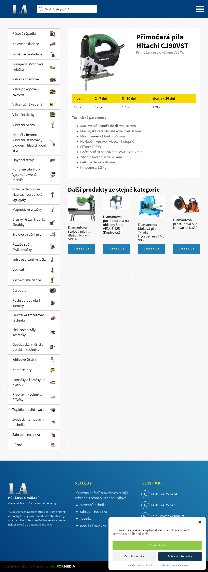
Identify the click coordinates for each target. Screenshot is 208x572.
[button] (200, 522)
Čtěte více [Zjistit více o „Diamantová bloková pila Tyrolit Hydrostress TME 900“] (151, 248)
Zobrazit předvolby (180, 556)
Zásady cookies (135, 565)
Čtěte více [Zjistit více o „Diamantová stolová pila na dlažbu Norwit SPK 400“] (81, 248)
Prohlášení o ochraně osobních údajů (167, 565)
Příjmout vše (157, 545)
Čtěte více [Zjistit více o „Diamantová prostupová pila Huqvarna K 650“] (186, 248)
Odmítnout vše (134, 556)
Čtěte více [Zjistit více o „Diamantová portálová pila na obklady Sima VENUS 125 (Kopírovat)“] (116, 248)
